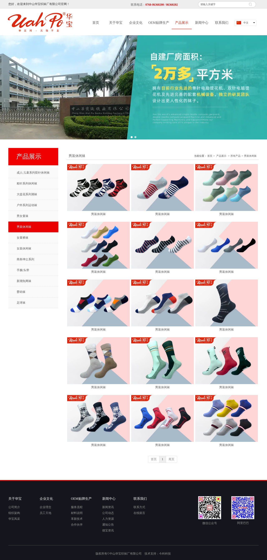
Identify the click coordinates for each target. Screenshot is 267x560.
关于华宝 (15, 498)
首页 (209, 155)
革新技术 (77, 518)
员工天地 (45, 513)
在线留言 (139, 513)
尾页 (171, 459)
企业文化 (46, 498)
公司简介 (14, 507)
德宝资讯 (108, 530)
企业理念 (45, 507)
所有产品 (235, 155)
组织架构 (14, 513)
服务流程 (77, 507)
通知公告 (108, 524)
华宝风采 (14, 518)
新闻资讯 (108, 507)
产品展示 (221, 155)
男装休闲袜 (250, 155)
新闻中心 (109, 498)
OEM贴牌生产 (81, 498)
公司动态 (108, 513)
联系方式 (139, 507)
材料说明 (77, 513)
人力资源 (108, 518)
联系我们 (140, 498)
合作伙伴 (77, 524)
